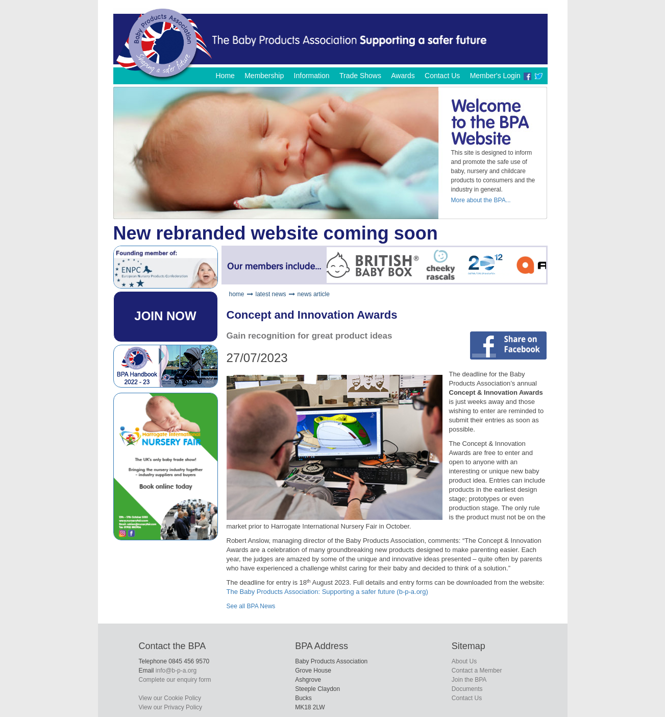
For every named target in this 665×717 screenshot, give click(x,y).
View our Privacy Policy (171, 707)
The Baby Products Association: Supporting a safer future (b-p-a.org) (327, 591)
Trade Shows (360, 75)
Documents (467, 688)
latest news (271, 294)
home (236, 294)
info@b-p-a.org (176, 670)
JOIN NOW (165, 316)
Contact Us (442, 75)
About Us (464, 661)
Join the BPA (469, 679)
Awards (402, 75)
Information (312, 75)
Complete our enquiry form (175, 679)
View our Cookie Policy (170, 698)
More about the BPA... (481, 200)
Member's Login (495, 75)
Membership (264, 75)
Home (224, 75)
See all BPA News (251, 606)
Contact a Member (477, 670)
